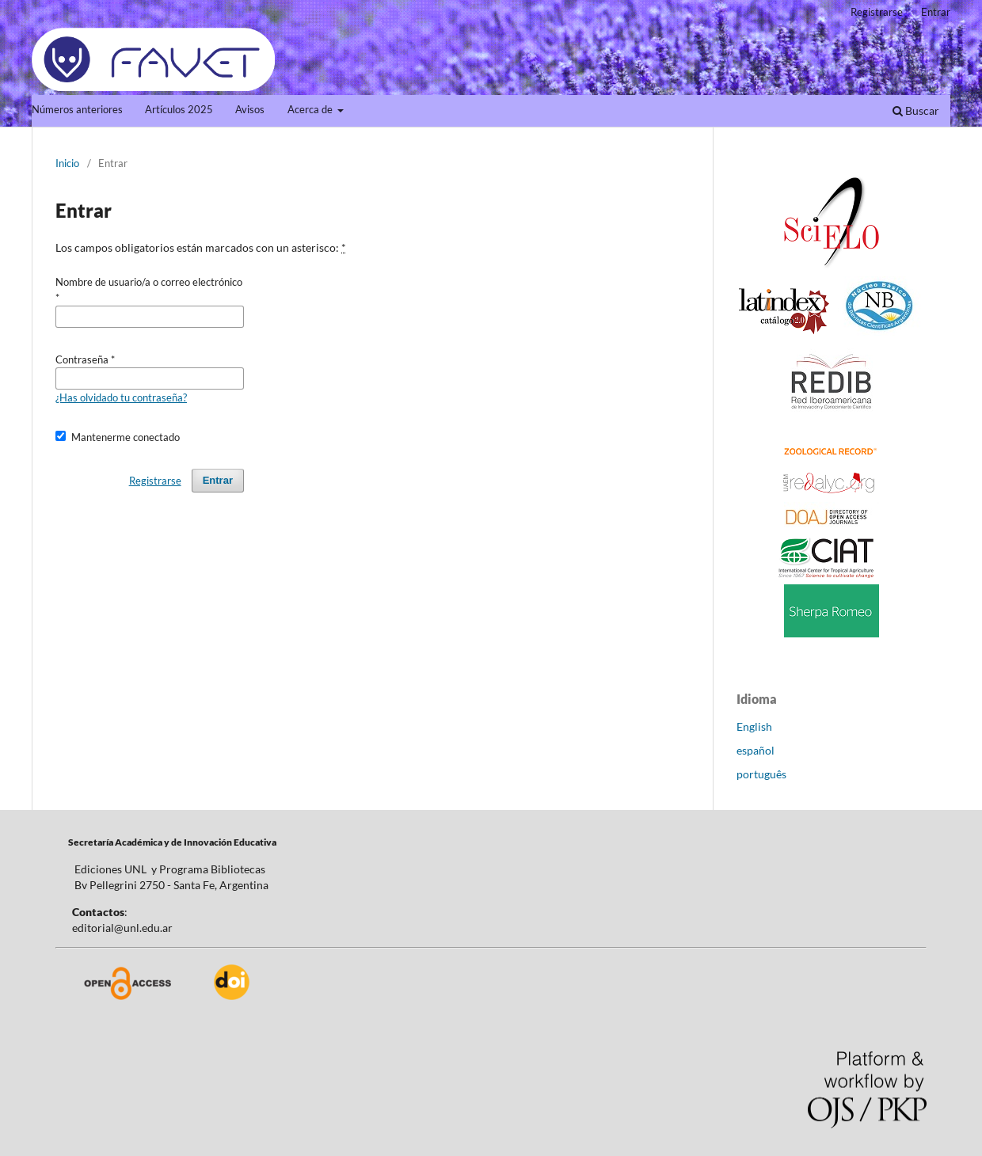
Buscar (916, 110)
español (755, 750)
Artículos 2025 (179, 110)
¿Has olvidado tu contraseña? (121, 397)
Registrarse (877, 12)
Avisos (250, 110)
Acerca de (311, 110)
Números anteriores (77, 110)
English (754, 726)
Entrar (935, 12)
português (761, 774)
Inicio (67, 163)
